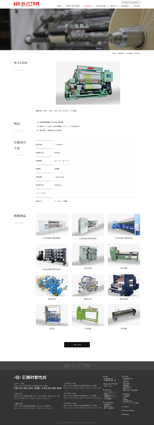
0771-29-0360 (23, 408)
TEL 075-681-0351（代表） (27, 388)
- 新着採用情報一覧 (109, 380)
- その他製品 (107, 398)
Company (125, 6)
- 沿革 (124, 398)
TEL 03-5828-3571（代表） (24, 398)
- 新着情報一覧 (108, 378)
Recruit (113, 6)
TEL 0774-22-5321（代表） (74, 388)
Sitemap (125, 414)
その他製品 (129, 53)
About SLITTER (73, 6)
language (130, 2)
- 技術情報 (106, 404)
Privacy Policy (128, 410)
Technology (101, 6)
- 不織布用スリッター (110, 397)
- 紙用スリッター (108, 393)
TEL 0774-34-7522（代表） (74, 408)
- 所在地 (124, 399)
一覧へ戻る (77, 345)
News (59, 6)
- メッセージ (126, 380)
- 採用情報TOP (127, 378)
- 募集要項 (125, 385)
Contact (137, 6)
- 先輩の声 (125, 382)
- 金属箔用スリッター (110, 395)
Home (114, 53)
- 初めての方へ (108, 386)
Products (88, 6)
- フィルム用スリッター (111, 392)
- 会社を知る (126, 383)
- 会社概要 (125, 396)
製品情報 (121, 53)
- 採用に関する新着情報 (130, 390)
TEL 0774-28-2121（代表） (74, 398)
